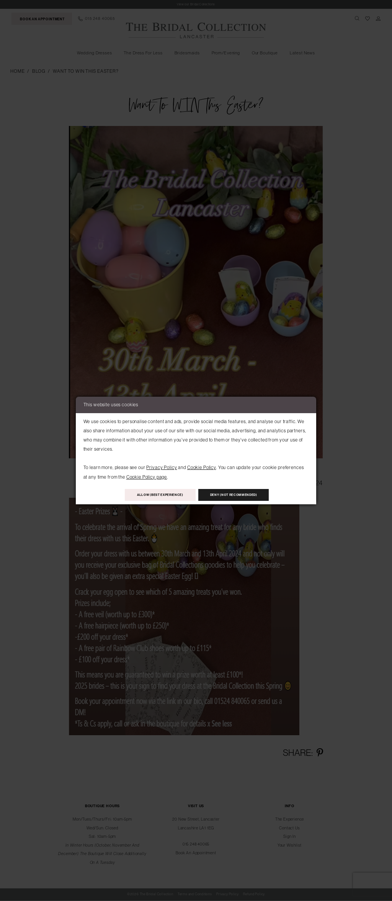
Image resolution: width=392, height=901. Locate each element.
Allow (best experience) (154, 494)
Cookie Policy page (146, 476)
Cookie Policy (201, 466)
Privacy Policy (161, 466)
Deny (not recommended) (240, 494)
